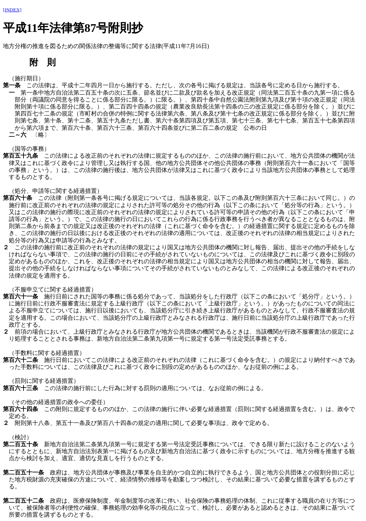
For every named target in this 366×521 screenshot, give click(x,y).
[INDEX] (12, 9)
